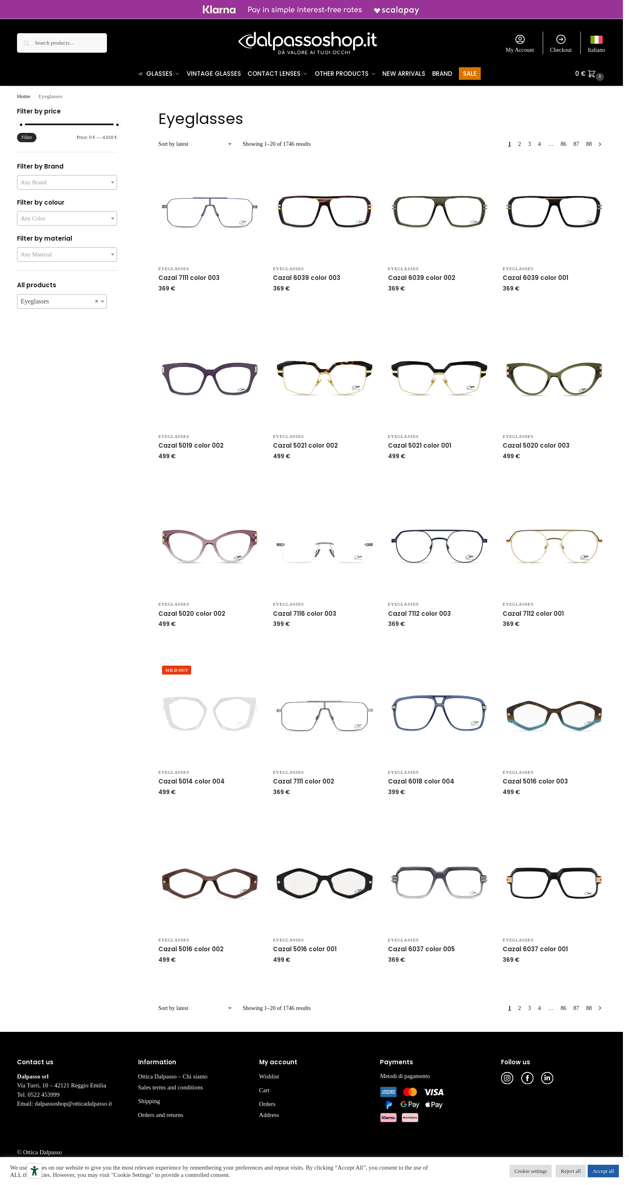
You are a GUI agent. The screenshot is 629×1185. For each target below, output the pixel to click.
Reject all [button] (570, 1171)
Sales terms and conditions (170, 1088)
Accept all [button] (603, 1171)
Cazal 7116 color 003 (304, 614)
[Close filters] (119, 112)
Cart (264, 1090)
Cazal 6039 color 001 (535, 278)
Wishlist (269, 1077)
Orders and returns (160, 1115)
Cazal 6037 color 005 (421, 949)
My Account (520, 43)
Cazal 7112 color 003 (419, 614)
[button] (590, 74)
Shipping (149, 1101)
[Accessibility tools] (34, 1171)
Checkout (561, 43)
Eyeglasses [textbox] (59, 302)
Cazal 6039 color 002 (421, 278)
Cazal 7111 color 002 (303, 781)
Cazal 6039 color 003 (306, 278)
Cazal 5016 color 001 (305, 949)
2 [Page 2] (519, 144)
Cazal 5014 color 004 (191, 781)
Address (269, 1115)
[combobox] (67, 182)
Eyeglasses (173, 269)
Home (23, 97)
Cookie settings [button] (530, 1171)
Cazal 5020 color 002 (191, 614)
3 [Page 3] (529, 144)
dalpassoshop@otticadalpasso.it (73, 1104)
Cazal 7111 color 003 (189, 278)
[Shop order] (195, 144)
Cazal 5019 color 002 (191, 446)
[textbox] (67, 183)
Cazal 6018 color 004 (421, 781)
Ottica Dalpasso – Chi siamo (173, 1077)
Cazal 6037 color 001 (535, 949)
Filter (26, 138)
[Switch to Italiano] (596, 43)
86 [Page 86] (563, 144)
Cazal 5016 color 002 (191, 949)
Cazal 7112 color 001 (533, 614)
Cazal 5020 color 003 (536, 446)
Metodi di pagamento (405, 1076)
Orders (267, 1104)
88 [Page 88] (589, 144)
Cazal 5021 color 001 (419, 446)
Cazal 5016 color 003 (535, 781)
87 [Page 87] (576, 144)
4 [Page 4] (539, 144)
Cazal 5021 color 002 (305, 446)
